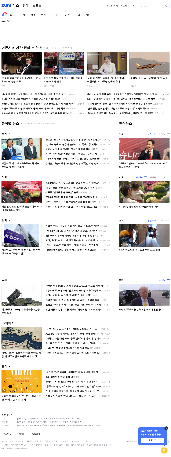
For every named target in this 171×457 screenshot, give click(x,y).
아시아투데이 (49, 86)
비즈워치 (165, 220)
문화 (67, 14)
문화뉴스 (90, 86)
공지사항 (64, 441)
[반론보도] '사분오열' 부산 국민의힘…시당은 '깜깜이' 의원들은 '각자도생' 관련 (49, 422)
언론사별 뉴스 (7, 434)
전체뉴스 (23, 434)
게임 (88, 14)
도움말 (85, 441)
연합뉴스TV (164, 134)
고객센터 (75, 441)
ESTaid (6, 448)
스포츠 (37, 6)
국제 (43, 14)
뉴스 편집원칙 (7, 441)
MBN (3, 86)
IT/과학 (55, 14)
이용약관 (19, 441)
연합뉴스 (133, 86)
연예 (26, 6)
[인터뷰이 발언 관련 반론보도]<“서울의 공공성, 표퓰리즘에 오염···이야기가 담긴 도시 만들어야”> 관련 (59, 425)
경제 (33, 14)
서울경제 (165, 177)
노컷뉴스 (152, 134)
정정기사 (5, 414)
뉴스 (16, 6)
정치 (12, 14)
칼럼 (77, 14)
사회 (22, 14)
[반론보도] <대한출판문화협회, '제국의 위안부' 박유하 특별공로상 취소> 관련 (49, 418)
